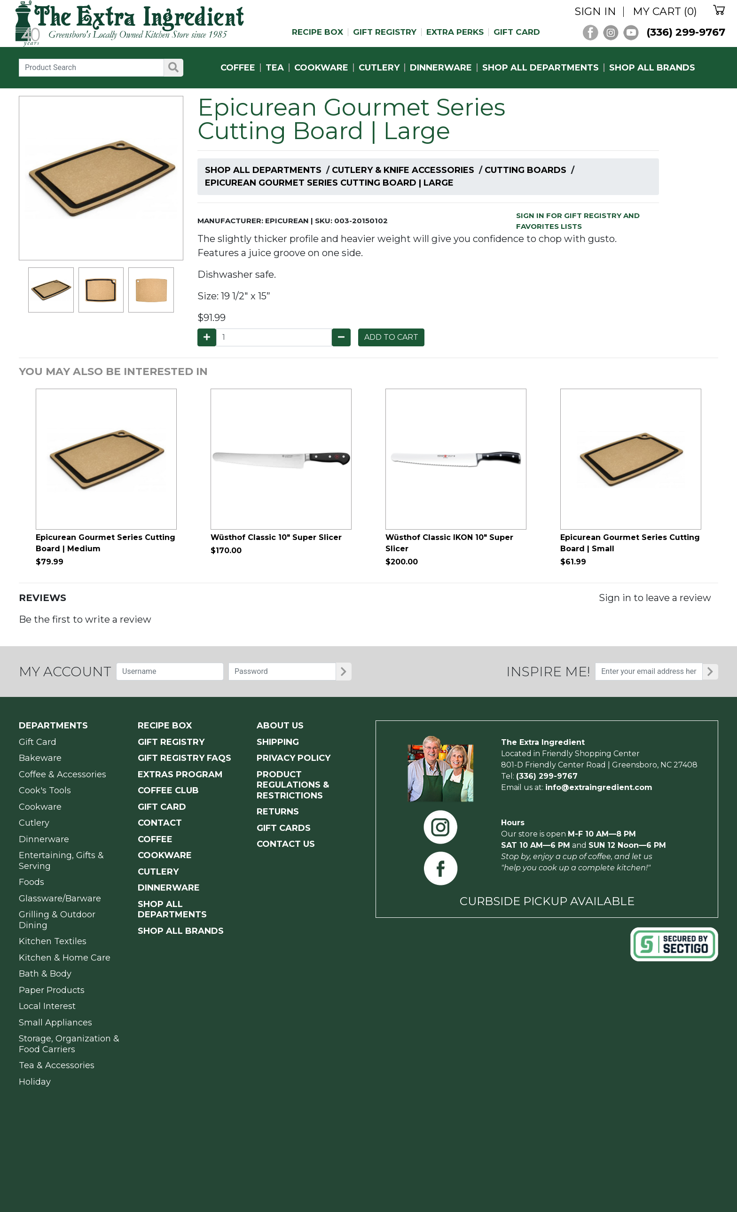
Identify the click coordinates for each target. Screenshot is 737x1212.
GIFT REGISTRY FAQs (184, 758)
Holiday (35, 1082)
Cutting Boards (525, 170)
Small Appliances (55, 1022)
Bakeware (40, 758)
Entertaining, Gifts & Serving (61, 860)
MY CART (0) (665, 12)
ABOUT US (280, 725)
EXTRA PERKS (455, 32)
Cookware (40, 807)
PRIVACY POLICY (293, 758)
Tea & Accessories (56, 1065)
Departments (53, 725)
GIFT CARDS (284, 828)
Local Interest (47, 1006)
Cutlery (34, 823)
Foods (31, 882)
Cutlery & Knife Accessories (403, 170)
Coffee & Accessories (62, 774)
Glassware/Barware (60, 898)
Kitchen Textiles (52, 941)
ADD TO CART (391, 337)
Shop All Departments (263, 170)
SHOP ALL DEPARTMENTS (540, 67)
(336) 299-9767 (685, 32)
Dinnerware (44, 839)
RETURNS (278, 811)
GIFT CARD (517, 32)
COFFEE (237, 67)
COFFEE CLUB (168, 790)
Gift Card (37, 742)
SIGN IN (595, 12)
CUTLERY (379, 67)
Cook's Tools (45, 790)
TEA (275, 67)
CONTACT (160, 823)
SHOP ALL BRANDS (652, 67)
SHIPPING (278, 742)
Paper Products (52, 990)
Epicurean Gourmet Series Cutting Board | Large (329, 183)
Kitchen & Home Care (64, 958)
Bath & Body (45, 974)
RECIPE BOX (317, 32)
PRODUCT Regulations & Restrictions (293, 785)
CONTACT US (286, 844)
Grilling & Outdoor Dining (57, 920)
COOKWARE (321, 67)
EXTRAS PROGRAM (180, 774)
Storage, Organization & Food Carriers (69, 1044)
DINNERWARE (441, 67)
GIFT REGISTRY (384, 32)
